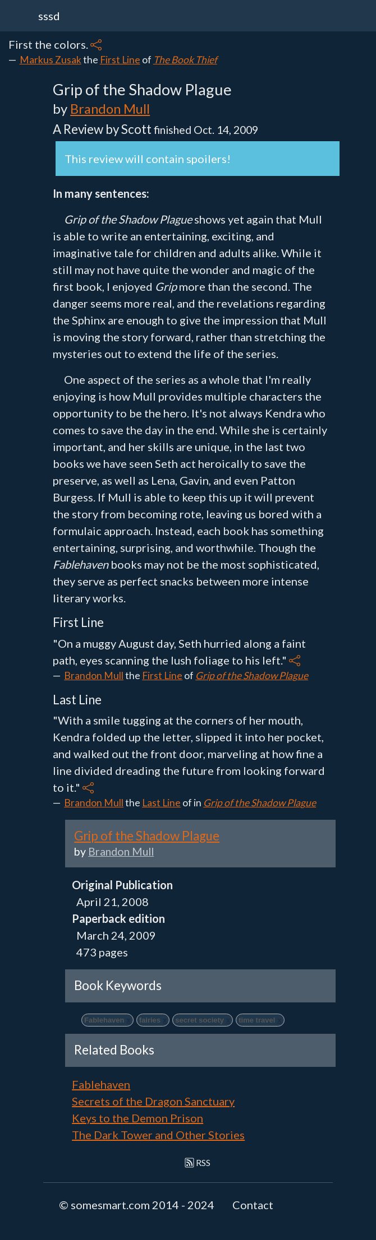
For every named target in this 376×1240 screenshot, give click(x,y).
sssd (49, 15)
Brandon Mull (110, 108)
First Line (120, 60)
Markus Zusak (50, 60)
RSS (197, 1162)
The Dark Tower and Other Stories (158, 1134)
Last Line (161, 803)
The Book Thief (185, 60)
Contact (252, 1204)
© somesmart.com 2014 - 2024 (136, 1204)
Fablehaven (101, 1084)
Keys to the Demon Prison (137, 1118)
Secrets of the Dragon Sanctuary (153, 1101)
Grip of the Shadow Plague (251, 675)
